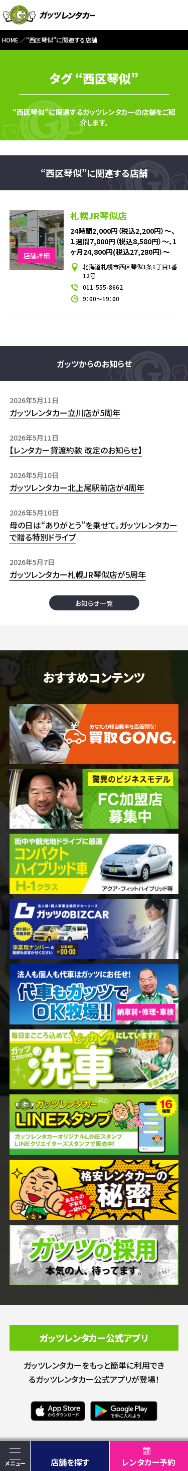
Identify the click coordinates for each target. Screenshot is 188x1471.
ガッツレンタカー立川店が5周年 (65, 413)
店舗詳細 (37, 255)
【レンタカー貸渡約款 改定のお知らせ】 (76, 450)
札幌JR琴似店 (98, 215)
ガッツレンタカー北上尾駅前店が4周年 (77, 487)
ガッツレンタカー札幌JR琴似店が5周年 (78, 574)
